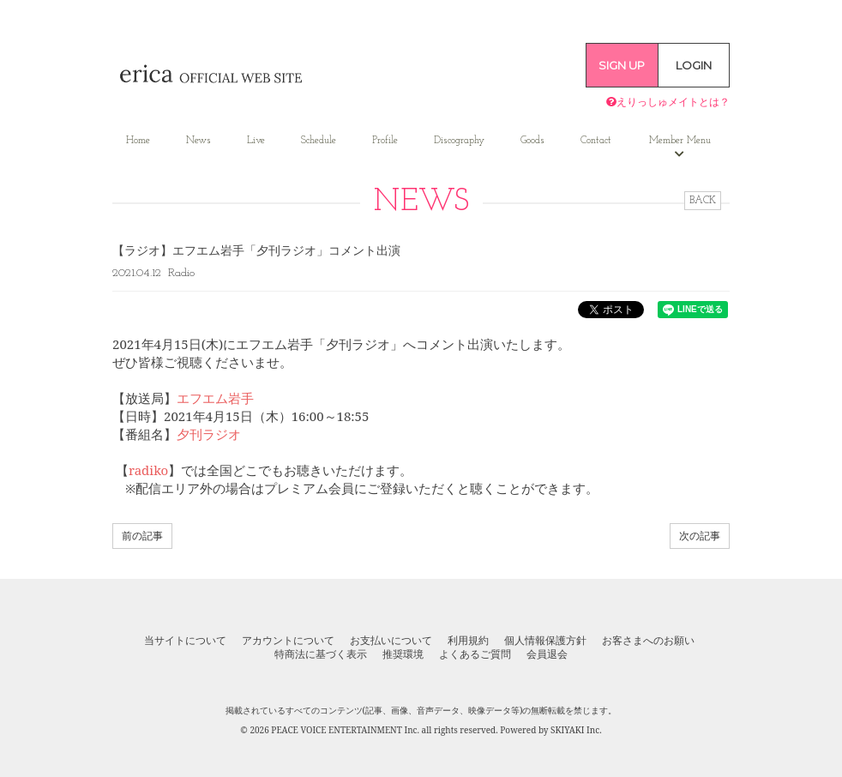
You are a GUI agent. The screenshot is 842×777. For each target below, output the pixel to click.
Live (256, 141)
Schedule (318, 141)
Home (138, 141)
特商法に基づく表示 (320, 654)
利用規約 (468, 641)
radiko (148, 470)
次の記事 (699, 535)
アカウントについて (288, 641)
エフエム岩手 (215, 398)
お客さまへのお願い (648, 641)
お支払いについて (391, 641)
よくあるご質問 (475, 654)
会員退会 (547, 654)
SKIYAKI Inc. (576, 730)
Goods (532, 141)
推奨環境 (403, 654)
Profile (385, 141)
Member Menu (680, 148)
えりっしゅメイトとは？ (668, 101)
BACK (702, 201)
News (198, 141)
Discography (459, 141)
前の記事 (142, 535)
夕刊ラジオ (209, 434)
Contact (595, 141)
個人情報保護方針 (545, 641)
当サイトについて (185, 641)
